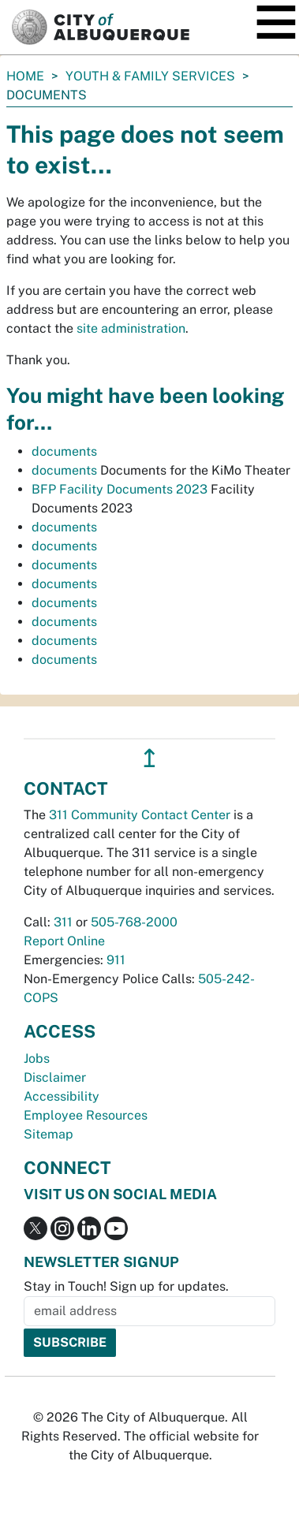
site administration (131, 328)
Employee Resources (86, 1115)
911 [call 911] (116, 959)
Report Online (64, 941)
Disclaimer (55, 1077)
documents (64, 451)
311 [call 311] (63, 922)
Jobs (37, 1058)
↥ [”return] (149, 758)
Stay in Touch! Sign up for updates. (126, 1286)
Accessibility (61, 1096)
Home (25, 76)
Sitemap (48, 1134)
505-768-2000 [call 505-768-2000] (134, 922)
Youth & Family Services (150, 76)
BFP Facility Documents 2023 (119, 489)
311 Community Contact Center (139, 814)
